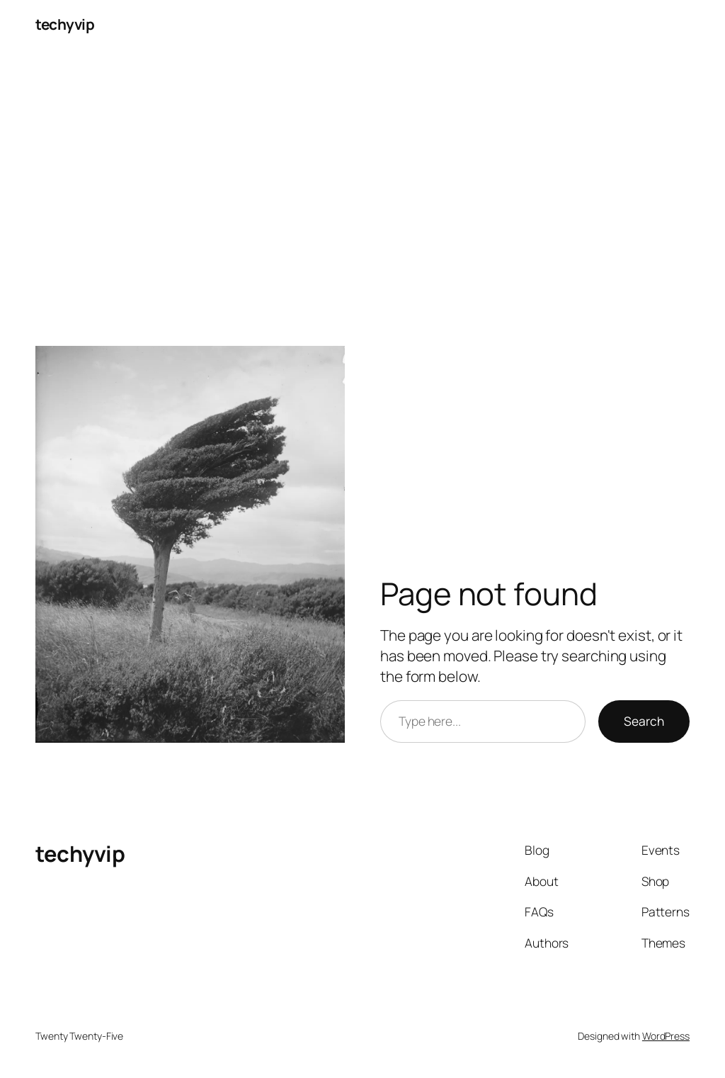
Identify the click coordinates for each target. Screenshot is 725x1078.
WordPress (666, 1036)
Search (644, 720)
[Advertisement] (362, 198)
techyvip (64, 24)
